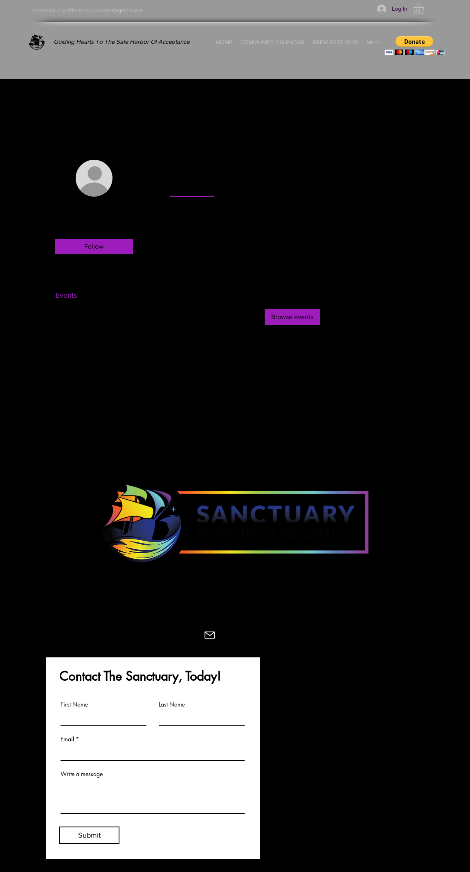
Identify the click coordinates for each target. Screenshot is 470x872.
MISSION (280, 691)
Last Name (172, 704)
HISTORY (281, 704)
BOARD (278, 716)
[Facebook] (96, 635)
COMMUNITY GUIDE (299, 771)
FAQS (275, 783)
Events (66, 295)
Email (67, 739)
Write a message (82, 774)
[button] (425, 8)
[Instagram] (125, 635)
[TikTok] (153, 635)
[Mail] (210, 635)
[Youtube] (181, 635)
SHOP (352, 768)
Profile (66, 279)
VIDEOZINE (361, 704)
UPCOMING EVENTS (376, 691)
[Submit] (89, 835)
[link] (192, 186)
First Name (74, 704)
